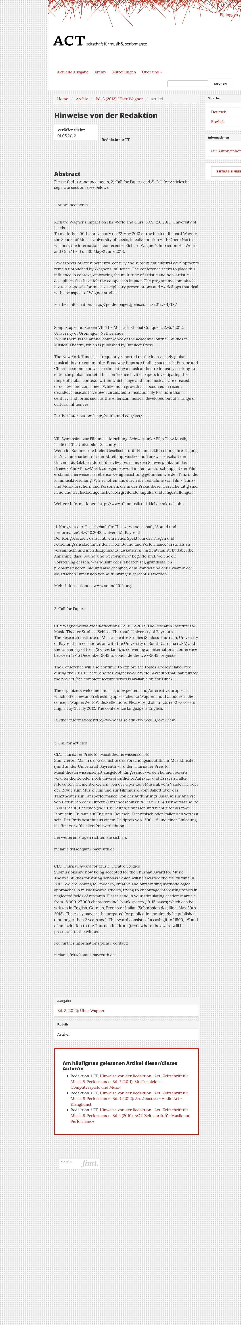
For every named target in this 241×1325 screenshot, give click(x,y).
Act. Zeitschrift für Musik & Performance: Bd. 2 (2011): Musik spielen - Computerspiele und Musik (129, 1081)
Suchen (220, 84)
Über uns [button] (152, 71)
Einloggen (229, 14)
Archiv (100, 71)
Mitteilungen (124, 71)
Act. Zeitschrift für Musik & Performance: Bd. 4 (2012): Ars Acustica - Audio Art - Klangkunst (129, 1098)
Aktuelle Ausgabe (72, 71)
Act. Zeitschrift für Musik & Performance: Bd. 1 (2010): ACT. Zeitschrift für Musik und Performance (130, 1115)
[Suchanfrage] (187, 83)
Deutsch (218, 111)
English (218, 121)
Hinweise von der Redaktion (126, 1075)
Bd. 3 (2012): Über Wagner (119, 98)
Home (62, 98)
